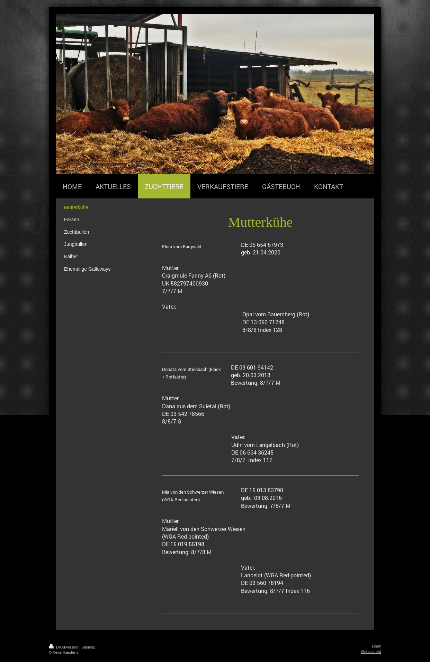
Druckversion (64, 647)
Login (376, 646)
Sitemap (88, 647)
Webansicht (371, 651)
